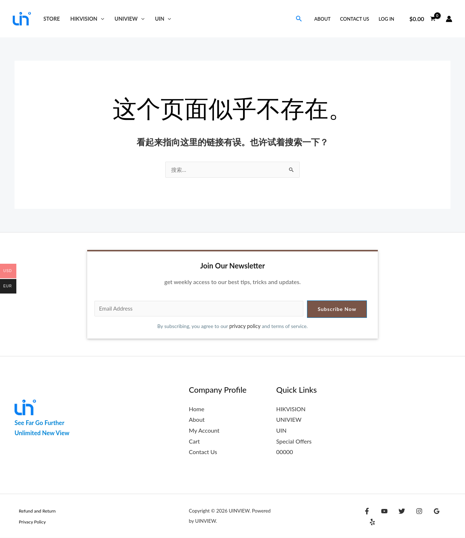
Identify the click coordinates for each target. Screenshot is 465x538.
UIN (163, 19)
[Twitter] (398, 517)
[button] (100, 19)
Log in (386, 19)
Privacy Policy (29, 522)
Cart (194, 441)
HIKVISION (87, 19)
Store (51, 19)
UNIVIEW (129, 19)
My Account (204, 430)
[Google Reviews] (429, 517)
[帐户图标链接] (449, 19)
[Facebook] (367, 517)
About (322, 19)
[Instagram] (414, 517)
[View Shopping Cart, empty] (422, 19)
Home (197, 409)
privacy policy (245, 326)
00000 (284, 452)
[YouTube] (382, 517)
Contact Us (354, 19)
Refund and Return (34, 511)
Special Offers (294, 441)
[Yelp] (445, 517)
